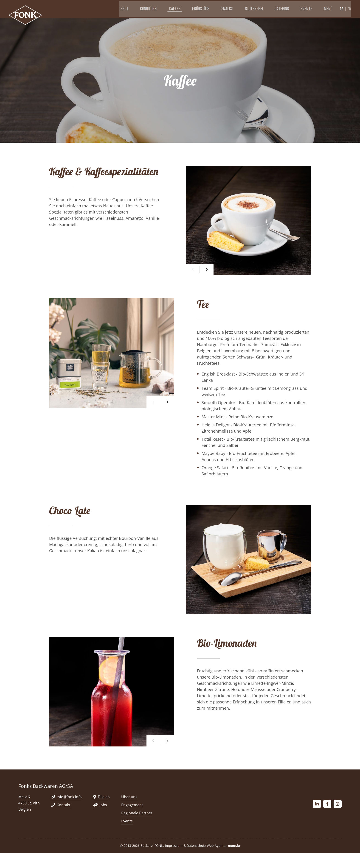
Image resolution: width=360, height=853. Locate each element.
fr (349, 9)
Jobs (103, 804)
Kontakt (63, 804)
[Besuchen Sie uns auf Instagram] (338, 804)
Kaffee (189, 9)
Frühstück (213, 9)
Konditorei (166, 9)
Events (306, 9)
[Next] (207, 269)
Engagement (132, 804)
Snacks (236, 9)
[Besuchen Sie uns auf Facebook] (327, 804)
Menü (325, 9)
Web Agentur (217, 845)
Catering (284, 9)
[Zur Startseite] (26, 16)
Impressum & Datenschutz (185, 845)
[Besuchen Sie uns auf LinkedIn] (317, 804)
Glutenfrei (260, 9)
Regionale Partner (136, 812)
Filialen (104, 796)
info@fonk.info (69, 796)
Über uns (129, 796)
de (341, 9)
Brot (145, 9)
